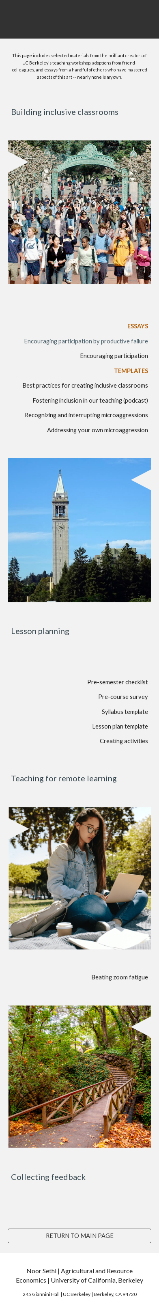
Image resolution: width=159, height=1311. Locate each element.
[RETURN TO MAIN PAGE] (79, 1236)
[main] (79, 65)
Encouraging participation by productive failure (86, 341)
